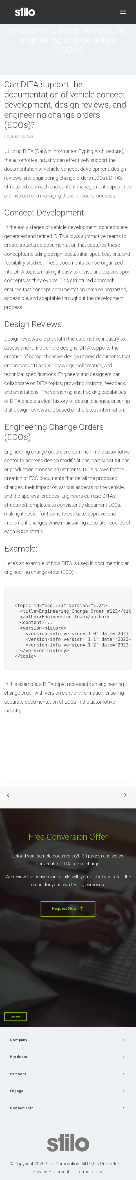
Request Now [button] (68, 909)
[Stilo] (25, 12)
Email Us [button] (15, 1016)
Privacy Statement (51, 1171)
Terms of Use (90, 1171)
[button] (123, 12)
